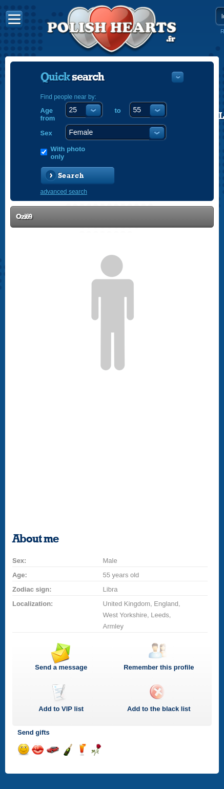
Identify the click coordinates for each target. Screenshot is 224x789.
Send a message (61, 667)
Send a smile (23, 750)
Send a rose (96, 750)
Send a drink (82, 750)
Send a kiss (38, 750)
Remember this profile (159, 667)
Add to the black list (159, 709)
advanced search (63, 191)
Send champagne (67, 750)
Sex (46, 133)
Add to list (61, 709)
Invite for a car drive (52, 750)
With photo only (68, 152)
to (118, 110)
